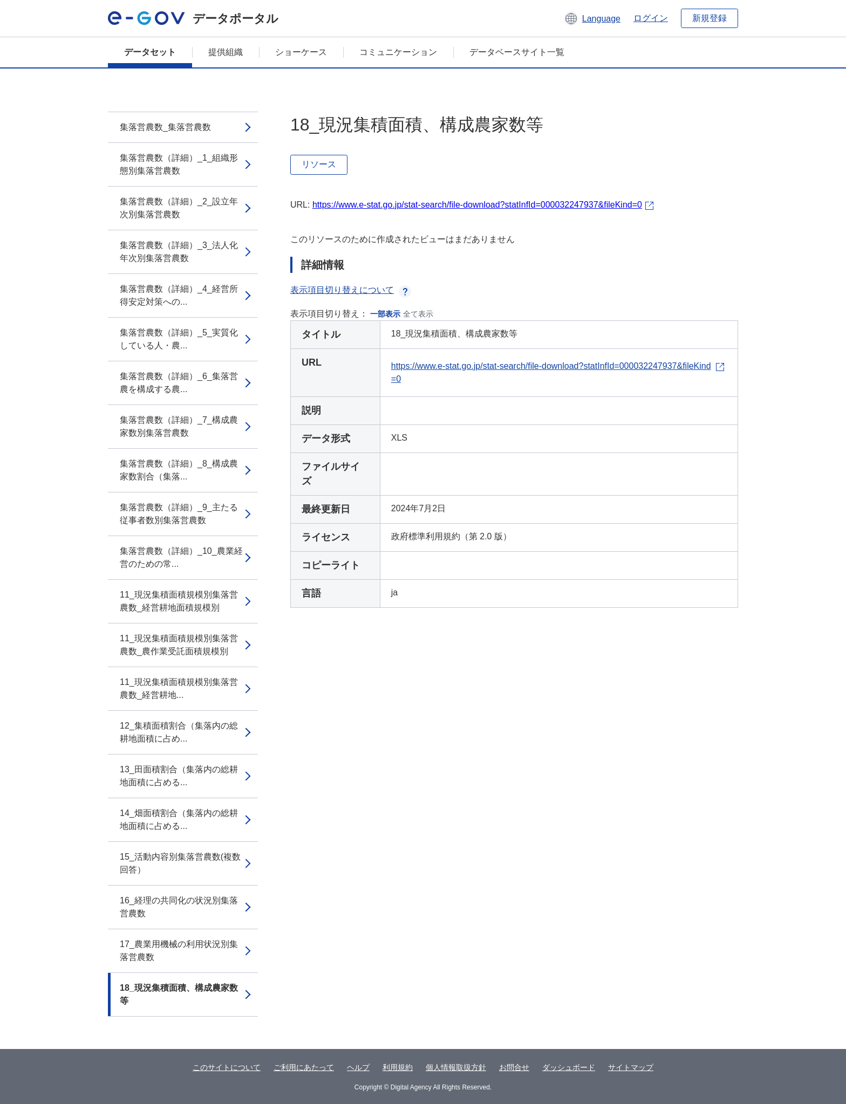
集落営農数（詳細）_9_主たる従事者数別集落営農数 (179, 514)
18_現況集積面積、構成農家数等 (179, 994)
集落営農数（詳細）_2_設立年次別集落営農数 (179, 208)
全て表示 (418, 314)
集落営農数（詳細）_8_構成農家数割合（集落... (179, 470)
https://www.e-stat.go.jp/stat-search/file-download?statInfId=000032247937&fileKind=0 (477, 204)
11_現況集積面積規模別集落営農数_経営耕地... (179, 688)
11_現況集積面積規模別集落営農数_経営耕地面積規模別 (179, 601)
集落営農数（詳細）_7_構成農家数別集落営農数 (179, 426)
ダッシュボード (568, 1067)
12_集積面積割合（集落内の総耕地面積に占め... (179, 732)
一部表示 (385, 314)
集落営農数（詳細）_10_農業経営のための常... (181, 557)
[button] (592, 18)
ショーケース (301, 52)
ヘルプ (358, 1067)
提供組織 (225, 52)
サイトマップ (630, 1067)
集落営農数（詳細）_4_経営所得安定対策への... (179, 295)
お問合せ (514, 1067)
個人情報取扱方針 (456, 1067)
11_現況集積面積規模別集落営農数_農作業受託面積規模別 (179, 645)
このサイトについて (227, 1067)
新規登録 (709, 18)
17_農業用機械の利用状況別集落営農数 (179, 951)
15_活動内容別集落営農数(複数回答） (180, 863)
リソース (319, 164)
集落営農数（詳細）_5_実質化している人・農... (179, 339)
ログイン (650, 18)
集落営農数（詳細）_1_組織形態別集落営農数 (179, 164)
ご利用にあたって (304, 1067)
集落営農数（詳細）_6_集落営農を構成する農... (179, 383)
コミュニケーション (398, 52)
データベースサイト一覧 (516, 52)
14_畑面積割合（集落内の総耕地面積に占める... (179, 819)
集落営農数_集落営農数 (165, 127)
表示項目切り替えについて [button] (350, 289)
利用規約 (398, 1067)
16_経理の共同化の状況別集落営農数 (179, 907)
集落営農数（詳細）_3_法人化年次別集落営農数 (179, 252)
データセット (150, 52)
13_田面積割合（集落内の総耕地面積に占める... (179, 776)
